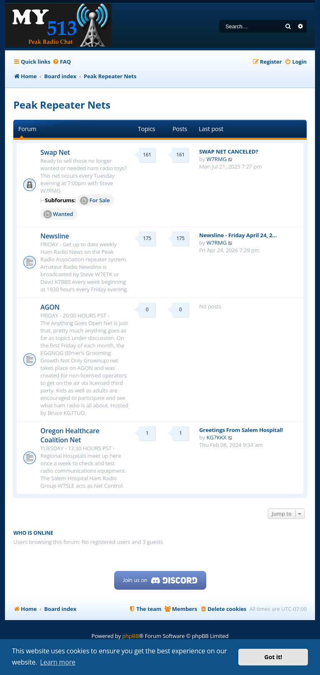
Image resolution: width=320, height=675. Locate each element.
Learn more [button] (57, 662)
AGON (50, 307)
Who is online (33, 532)
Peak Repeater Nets (61, 105)
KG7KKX (217, 437)
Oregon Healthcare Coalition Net (70, 435)
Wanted (58, 214)
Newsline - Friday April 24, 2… (238, 235)
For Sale (95, 200)
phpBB (130, 636)
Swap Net (55, 152)
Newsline (54, 236)
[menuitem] (61, 62)
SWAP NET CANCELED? (228, 151)
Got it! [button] (273, 657)
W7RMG (217, 159)
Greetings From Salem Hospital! (241, 430)
